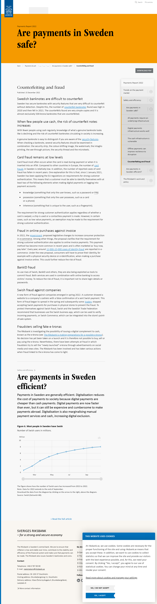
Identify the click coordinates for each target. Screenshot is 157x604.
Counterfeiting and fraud (139, 161)
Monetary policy (56, 10)
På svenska (149, 2)
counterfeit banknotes (75, 106)
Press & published (109, 10)
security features (90, 138)
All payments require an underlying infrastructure (138, 118)
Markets (93, 10)
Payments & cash (37, 10)
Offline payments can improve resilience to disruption (137, 151)
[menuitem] (148, 2)
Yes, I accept (100, 595)
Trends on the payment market (133, 90)
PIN (96, 191)
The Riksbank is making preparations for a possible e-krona (73, 334)
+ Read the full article (61, 564)
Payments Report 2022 (133, 82)
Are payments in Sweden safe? (133, 108)
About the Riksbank (130, 10)
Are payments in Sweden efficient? (134, 169)
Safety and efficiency (25, 369)
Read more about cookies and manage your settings (111, 577)
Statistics (21, 10)
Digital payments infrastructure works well (138, 129)
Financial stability (77, 10)
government (36, 234)
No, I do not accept (100, 588)
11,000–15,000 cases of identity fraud (65, 248)
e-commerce (26, 238)
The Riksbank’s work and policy (133, 179)
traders (88, 300)
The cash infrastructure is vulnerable (138, 139)
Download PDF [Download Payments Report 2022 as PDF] (144, 70)
